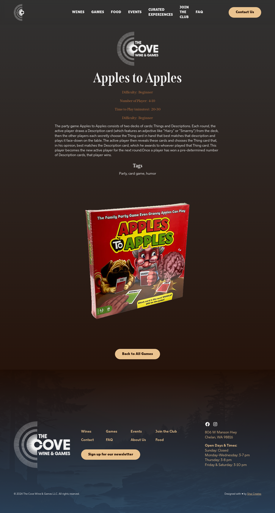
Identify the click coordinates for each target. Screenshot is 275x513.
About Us (138, 440)
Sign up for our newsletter (110, 454)
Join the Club (184, 12)
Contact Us (245, 12)
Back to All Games (137, 354)
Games (97, 12)
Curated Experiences (160, 12)
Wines (78, 12)
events (134, 12)
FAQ (199, 12)
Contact (87, 440)
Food (116, 12)
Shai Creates (254, 494)
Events (136, 431)
